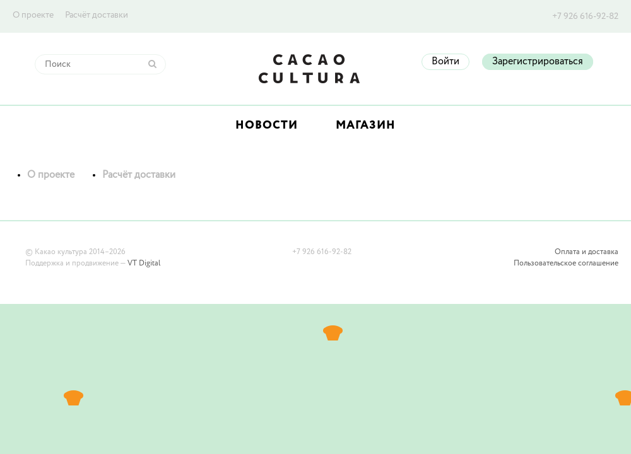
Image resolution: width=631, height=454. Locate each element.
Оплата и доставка (586, 252)
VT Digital (143, 263)
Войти (445, 62)
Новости (266, 125)
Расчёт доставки (96, 15)
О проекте (33, 15)
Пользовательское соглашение (566, 263)
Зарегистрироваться (537, 62)
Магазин (366, 125)
